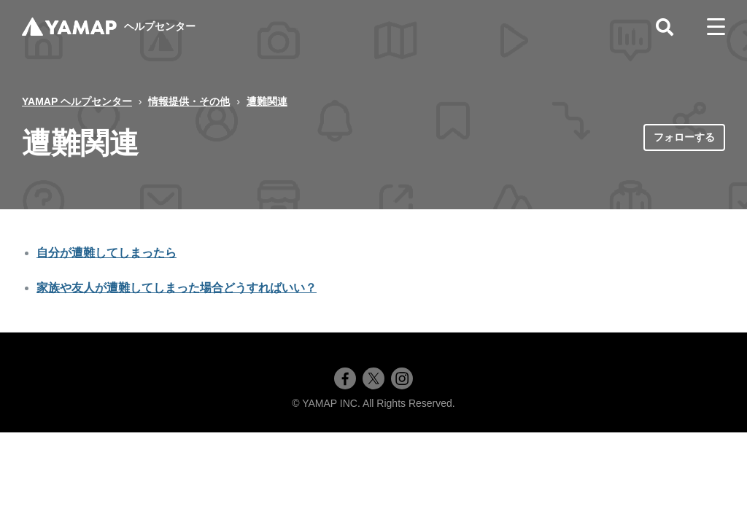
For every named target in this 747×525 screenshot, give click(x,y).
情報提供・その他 (189, 101)
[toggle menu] (716, 27)
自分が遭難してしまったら (106, 252)
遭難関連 (267, 101)
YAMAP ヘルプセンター (77, 101)
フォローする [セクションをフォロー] (684, 137)
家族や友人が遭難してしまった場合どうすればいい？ (176, 287)
